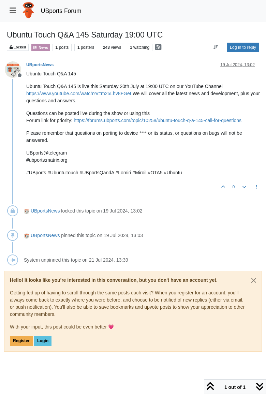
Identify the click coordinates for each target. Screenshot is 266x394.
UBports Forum (61, 11)
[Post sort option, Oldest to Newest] (215, 47)
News (40, 47)
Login (42, 340)
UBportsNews (40, 64)
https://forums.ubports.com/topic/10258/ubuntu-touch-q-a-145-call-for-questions (157, 120)
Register (21, 340)
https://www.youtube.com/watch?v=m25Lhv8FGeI (78, 93)
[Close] (254, 280)
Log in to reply (243, 47)
